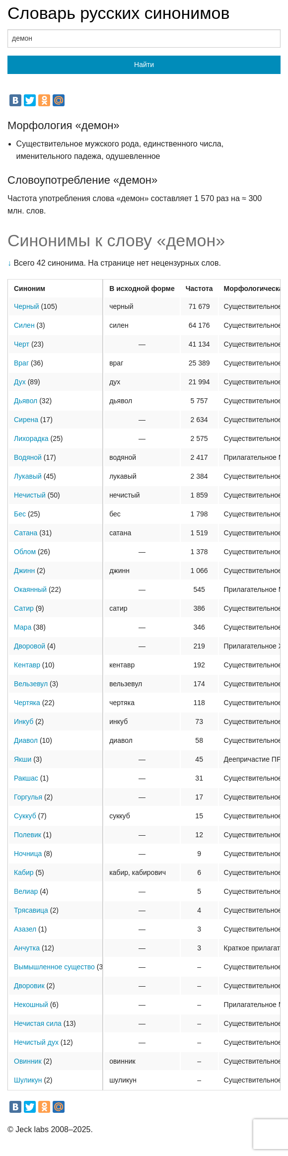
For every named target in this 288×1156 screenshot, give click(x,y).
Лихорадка (31, 438)
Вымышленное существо (54, 967)
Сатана (25, 533)
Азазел (25, 929)
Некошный (31, 1005)
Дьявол (25, 401)
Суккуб (25, 816)
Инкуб (23, 721)
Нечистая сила (38, 1023)
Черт (21, 344)
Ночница (28, 854)
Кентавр (27, 665)
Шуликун (28, 1080)
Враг (21, 363)
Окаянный (30, 589)
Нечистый (30, 495)
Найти (144, 65)
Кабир (24, 872)
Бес (20, 514)
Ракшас (26, 778)
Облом (25, 552)
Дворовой (29, 646)
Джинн (24, 571)
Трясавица (31, 910)
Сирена (26, 420)
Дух (20, 382)
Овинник (28, 1061)
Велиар (26, 891)
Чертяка (27, 703)
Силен (24, 325)
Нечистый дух (36, 1042)
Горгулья (28, 797)
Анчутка (27, 948)
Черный (26, 306)
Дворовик (29, 986)
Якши (22, 759)
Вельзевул (31, 684)
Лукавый (28, 476)
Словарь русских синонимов (118, 12)
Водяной (28, 457)
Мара (22, 627)
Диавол (26, 740)
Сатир (24, 608)
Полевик (27, 835)
